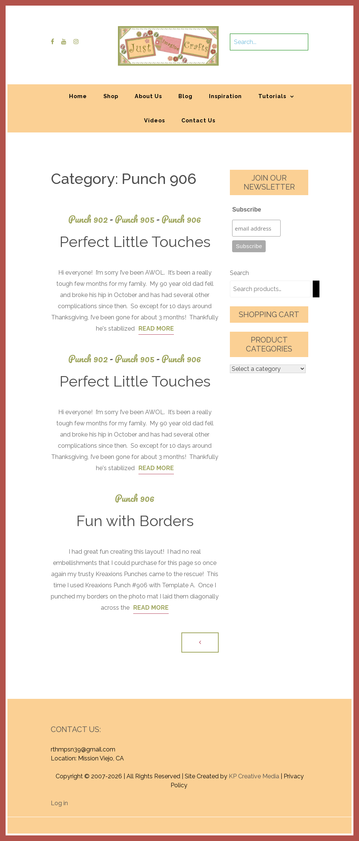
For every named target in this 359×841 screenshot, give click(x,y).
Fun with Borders (135, 520)
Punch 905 (138, 219)
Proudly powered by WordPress (124, 821)
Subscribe (246, 209)
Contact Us (198, 120)
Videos (154, 120)
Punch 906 (181, 219)
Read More (156, 328)
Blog (185, 96)
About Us (148, 96)
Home (78, 96)
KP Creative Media (254, 776)
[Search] (316, 289)
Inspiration (225, 96)
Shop (110, 96)
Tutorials (272, 96)
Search (239, 272)
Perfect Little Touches (134, 241)
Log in (59, 803)
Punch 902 (91, 219)
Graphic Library (257, 821)
